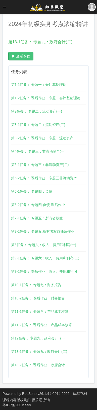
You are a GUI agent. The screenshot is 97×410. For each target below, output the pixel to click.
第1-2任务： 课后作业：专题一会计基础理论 (45, 98)
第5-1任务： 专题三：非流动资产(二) (40, 165)
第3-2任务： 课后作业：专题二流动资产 (42, 138)
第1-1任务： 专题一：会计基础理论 (38, 85)
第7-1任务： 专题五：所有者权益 (37, 218)
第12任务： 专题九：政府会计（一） (40, 338)
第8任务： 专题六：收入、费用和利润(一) (43, 245)
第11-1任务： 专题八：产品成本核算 (39, 312)
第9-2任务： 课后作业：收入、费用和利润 (44, 271)
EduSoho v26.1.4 (35, 394)
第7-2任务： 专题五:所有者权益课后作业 (42, 231)
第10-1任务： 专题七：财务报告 (36, 285)
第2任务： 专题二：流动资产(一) (36, 111)
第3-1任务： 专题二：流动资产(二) (38, 125)
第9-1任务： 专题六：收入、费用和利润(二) (45, 258)
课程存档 (80, 394)
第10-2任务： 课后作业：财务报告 (38, 298)
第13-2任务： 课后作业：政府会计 (38, 365)
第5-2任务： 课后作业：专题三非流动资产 (44, 178)
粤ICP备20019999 (17, 405)
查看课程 (21, 56)
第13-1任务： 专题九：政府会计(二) (39, 352)
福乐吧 (37, 400)
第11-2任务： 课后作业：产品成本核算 (41, 325)
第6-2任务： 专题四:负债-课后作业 (38, 205)
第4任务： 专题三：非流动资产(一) (38, 151)
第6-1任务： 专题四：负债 (31, 191)
